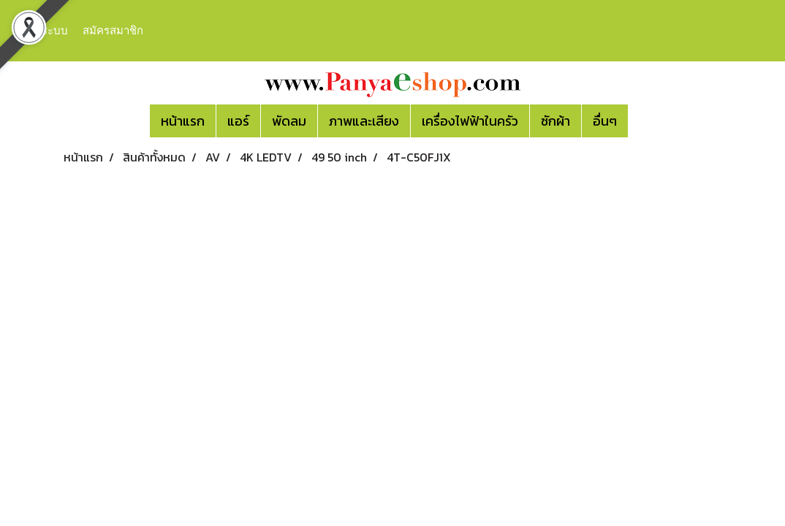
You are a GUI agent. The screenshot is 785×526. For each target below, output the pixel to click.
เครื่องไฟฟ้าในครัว (470, 121)
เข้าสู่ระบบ (43, 31)
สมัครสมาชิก (113, 31)
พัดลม (289, 121)
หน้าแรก (183, 121)
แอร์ (238, 121)
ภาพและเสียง (364, 121)
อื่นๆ (605, 121)
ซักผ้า (555, 121)
